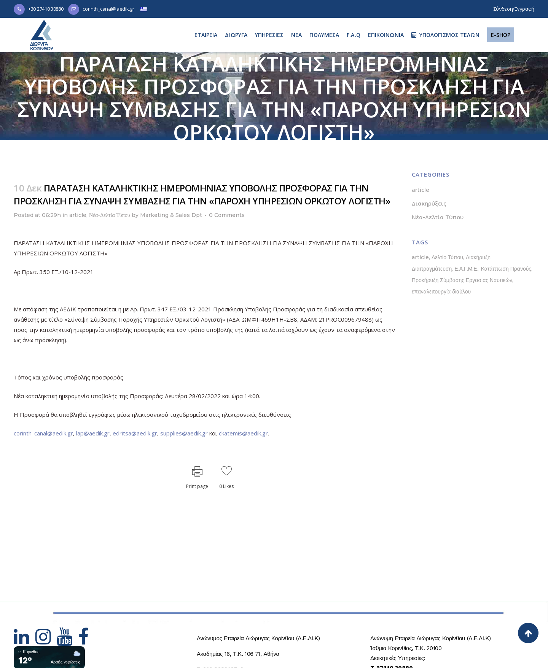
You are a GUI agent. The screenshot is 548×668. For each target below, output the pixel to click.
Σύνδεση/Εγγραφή (514, 8)
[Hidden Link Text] (24, 641)
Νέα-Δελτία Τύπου (109, 215)
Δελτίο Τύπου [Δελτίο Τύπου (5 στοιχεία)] (447, 257)
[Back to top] (528, 633)
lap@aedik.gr (93, 433)
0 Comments (227, 215)
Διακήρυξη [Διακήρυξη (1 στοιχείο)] (478, 257)
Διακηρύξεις (429, 203)
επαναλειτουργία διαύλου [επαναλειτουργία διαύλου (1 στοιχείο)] (441, 291)
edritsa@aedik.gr (135, 433)
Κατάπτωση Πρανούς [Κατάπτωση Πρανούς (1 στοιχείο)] (506, 268)
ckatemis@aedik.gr (243, 433)
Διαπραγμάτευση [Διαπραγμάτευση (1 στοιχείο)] (432, 268)
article (77, 215)
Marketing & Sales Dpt (171, 215)
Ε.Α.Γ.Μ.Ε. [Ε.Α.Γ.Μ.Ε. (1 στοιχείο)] (466, 268)
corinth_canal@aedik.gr (108, 8)
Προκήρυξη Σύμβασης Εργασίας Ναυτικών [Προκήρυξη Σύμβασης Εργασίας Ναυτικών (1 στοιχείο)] (462, 280)
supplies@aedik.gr (184, 433)
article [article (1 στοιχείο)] (420, 257)
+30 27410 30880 (46, 8)
